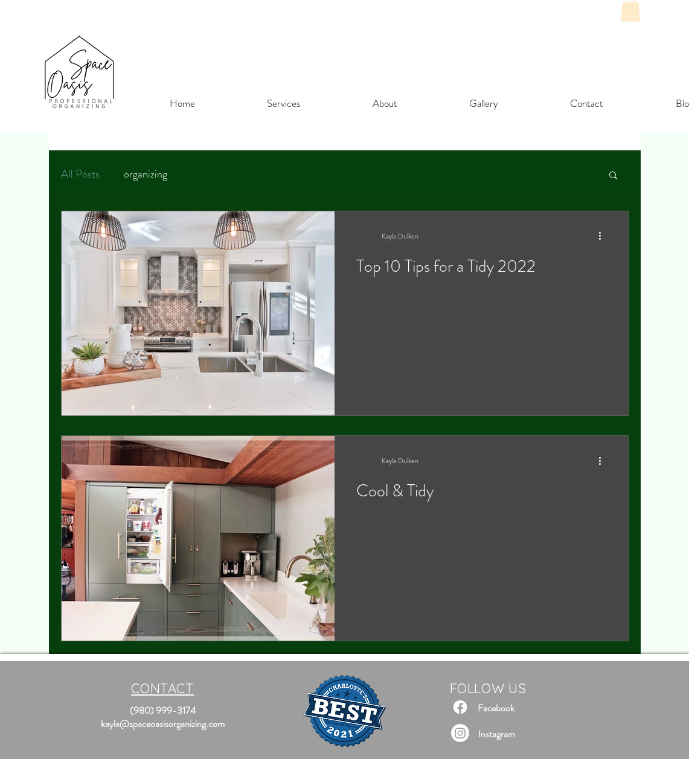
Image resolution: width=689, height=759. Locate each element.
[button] (613, 176)
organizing (145, 174)
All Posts (80, 174)
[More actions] (604, 236)
